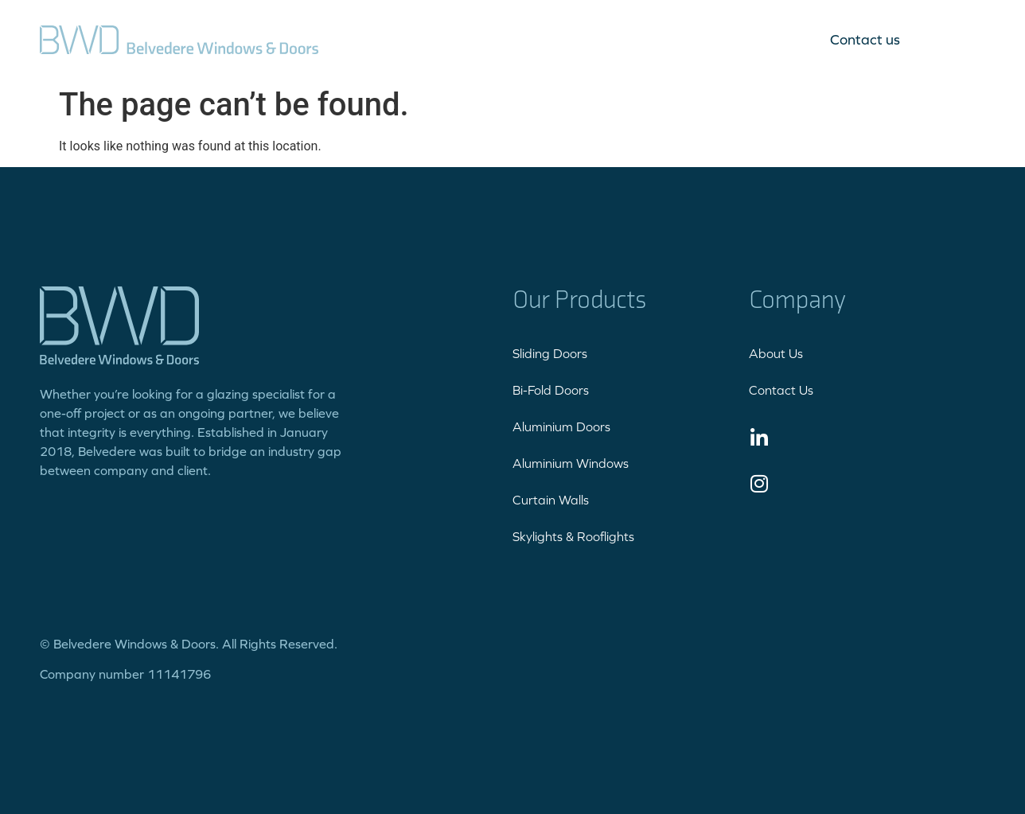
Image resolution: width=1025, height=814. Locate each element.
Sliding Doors (549, 353)
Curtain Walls (550, 500)
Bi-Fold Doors (550, 390)
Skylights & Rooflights (573, 536)
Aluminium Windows (570, 463)
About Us (776, 353)
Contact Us (781, 390)
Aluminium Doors (561, 426)
